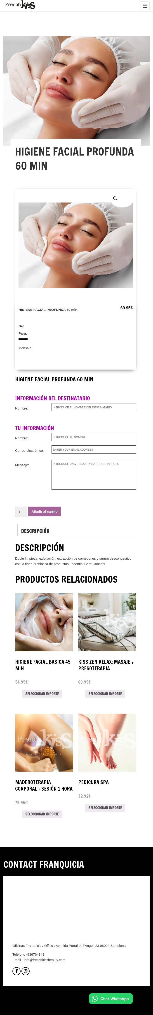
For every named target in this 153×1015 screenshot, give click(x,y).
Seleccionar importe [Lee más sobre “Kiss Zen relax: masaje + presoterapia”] (105, 693)
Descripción (35, 531)
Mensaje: (22, 465)
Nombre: (21, 408)
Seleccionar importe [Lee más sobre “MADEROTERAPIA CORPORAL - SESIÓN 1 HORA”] (42, 814)
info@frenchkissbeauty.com (44, 960)
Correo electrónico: (29, 450)
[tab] (35, 530)
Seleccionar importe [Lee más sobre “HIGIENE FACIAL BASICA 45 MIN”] (42, 693)
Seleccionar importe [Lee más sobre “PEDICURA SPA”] (105, 807)
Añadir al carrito (44, 511)
